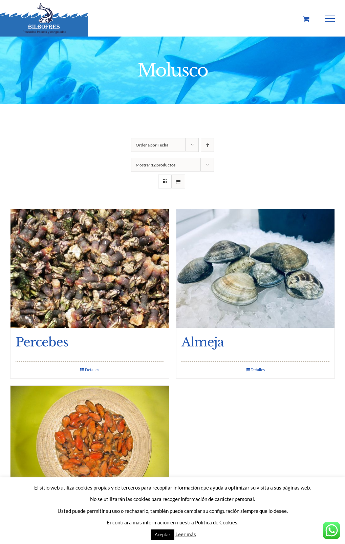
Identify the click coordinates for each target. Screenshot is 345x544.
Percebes (42, 342)
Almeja (202, 342)
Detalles (92, 369)
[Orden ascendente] (207, 145)
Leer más (185, 534)
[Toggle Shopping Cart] (306, 18)
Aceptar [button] (162, 534)
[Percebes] (89, 268)
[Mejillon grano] (89, 445)
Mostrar (155, 164)
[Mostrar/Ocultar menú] (330, 19)
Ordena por (152, 145)
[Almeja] (255, 268)
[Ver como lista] (178, 181)
